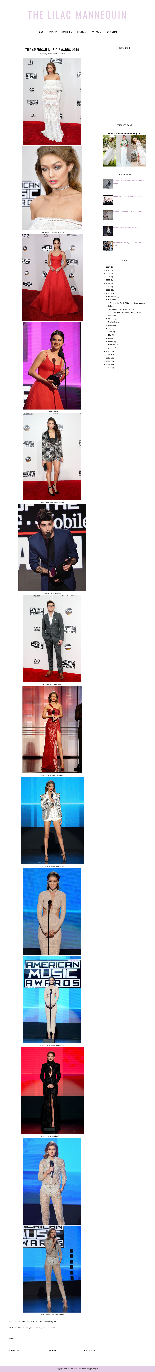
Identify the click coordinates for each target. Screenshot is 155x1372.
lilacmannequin (37, 1328)
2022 (108, 273)
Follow (96, 32)
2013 (108, 358)
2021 (108, 277)
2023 (108, 270)
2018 (108, 287)
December (112, 297)
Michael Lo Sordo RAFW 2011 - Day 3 (127, 212)
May (110, 335)
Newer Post (16, 1350)
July (109, 328)
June (110, 332)
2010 (108, 368)
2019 (108, 283)
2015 (108, 351)
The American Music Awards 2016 (121, 309)
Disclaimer (112, 32)
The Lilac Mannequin (77, 14)
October (111, 318)
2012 (108, 361)
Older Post (88, 1350)
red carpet (51, 1328)
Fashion (67, 32)
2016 (108, 293)
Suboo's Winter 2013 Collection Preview (128, 196)
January (111, 348)
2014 (108, 355)
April (110, 338)
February (111, 345)
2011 (108, 364)
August (111, 325)
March (110, 342)
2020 (108, 280)
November (112, 300)
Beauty (81, 32)
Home (40, 32)
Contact (52, 32)
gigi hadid (24, 1328)
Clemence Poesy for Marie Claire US (127, 227)
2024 (108, 267)
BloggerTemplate (92, 1369)
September (112, 322)
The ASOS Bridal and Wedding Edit (124, 133)
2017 (108, 290)
